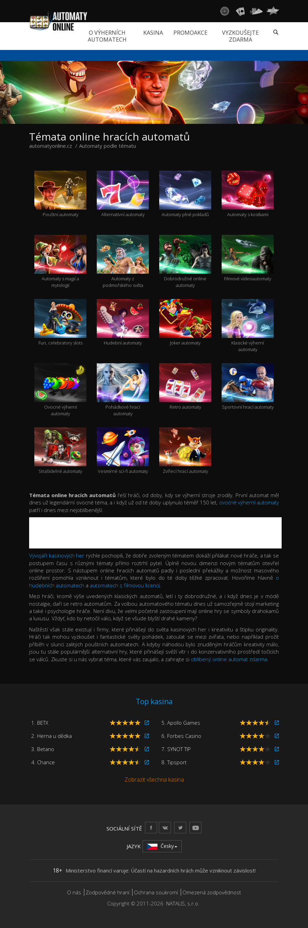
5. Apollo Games (180, 722)
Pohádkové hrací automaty (123, 390)
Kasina (153, 32)
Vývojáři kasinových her (56, 555)
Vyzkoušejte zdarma (240, 36)
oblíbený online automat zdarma (229, 659)
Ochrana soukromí (156, 892)
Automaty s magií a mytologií (60, 261)
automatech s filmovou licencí (125, 585)
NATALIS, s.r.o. (182, 903)
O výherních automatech (107, 36)
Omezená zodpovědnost (211, 892)
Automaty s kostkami (248, 194)
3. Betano (42, 749)
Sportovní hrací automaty (248, 386)
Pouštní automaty (60, 194)
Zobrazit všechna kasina (154, 779)
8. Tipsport (174, 762)
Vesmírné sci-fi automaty (123, 451)
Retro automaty (185, 386)
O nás (74, 892)
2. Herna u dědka (51, 735)
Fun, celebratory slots (60, 322)
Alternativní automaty (123, 194)
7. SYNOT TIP (176, 749)
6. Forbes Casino (181, 735)
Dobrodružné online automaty (185, 261)
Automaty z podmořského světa (123, 261)
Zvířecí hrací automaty (185, 451)
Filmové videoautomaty (248, 258)
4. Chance (43, 762)
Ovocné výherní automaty (60, 390)
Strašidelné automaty (60, 451)
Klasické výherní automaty (248, 325)
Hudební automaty (123, 322)
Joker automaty (185, 322)
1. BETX (39, 722)
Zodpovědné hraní (107, 892)
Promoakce (190, 32)
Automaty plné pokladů (185, 194)
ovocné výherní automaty (249, 502)
